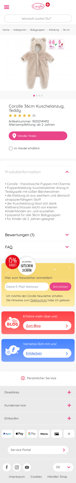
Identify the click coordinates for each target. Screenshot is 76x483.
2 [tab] (36, 95)
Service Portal (38, 450)
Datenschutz (38, 300)
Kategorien (20, 29)
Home (6, 29)
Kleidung (54, 29)
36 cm (66, 29)
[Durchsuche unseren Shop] (38, 18)
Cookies (36, 477)
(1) (22, 116)
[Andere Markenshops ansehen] (48, 4)
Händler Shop (57, 477)
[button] (67, 7)
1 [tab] (34, 95)
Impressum (17, 477)
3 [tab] (39, 95)
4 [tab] (42, 95)
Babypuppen (37, 29)
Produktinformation (23, 171)
